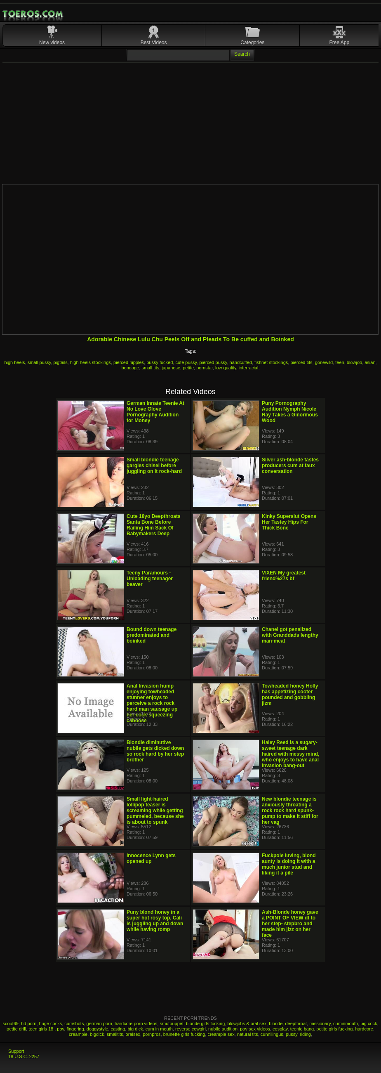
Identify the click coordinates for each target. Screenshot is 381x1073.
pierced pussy (213, 362)
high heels (14, 362)
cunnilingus (272, 1034)
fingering (75, 1028)
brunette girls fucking (184, 1034)
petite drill (16, 1028)
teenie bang (302, 1028)
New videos (52, 42)
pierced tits (301, 362)
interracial (249, 367)
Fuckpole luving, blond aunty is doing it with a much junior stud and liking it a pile (289, 864)
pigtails (60, 362)
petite (188, 367)
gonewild (324, 362)
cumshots (74, 1023)
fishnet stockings (271, 362)
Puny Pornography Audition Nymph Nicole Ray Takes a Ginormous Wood (290, 411)
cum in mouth (159, 1028)
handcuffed (241, 362)
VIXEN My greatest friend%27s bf (284, 575)
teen (339, 362)
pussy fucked (159, 362)
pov (60, 1028)
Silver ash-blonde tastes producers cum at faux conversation (290, 465)
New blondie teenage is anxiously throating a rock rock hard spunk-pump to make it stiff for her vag (290, 810)
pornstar (204, 367)
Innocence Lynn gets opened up (151, 858)
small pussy (39, 362)
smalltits (115, 1034)
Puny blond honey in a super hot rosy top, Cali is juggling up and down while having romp (155, 920)
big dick (135, 1028)
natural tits (247, 1034)
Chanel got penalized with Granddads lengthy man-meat (290, 635)
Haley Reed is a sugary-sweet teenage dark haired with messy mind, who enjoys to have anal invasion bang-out (290, 754)
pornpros (151, 1034)
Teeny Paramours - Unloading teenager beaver (150, 578)
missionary (320, 1023)
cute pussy (186, 362)
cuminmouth (345, 1023)
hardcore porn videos (136, 1023)
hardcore (364, 1028)
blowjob (354, 362)
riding (305, 1034)
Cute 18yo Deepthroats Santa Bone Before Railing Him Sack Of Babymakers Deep (154, 524)
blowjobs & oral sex (246, 1023)
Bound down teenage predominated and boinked (151, 635)
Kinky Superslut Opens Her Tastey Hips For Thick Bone (289, 522)
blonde (275, 1023)
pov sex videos (255, 1028)
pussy (291, 1034)
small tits (150, 367)
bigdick (97, 1034)
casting (118, 1028)
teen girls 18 (41, 1028)
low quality (225, 367)
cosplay (280, 1028)
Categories (252, 42)
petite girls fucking (334, 1028)
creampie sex (220, 1034)
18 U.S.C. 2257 (23, 1056)
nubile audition (223, 1028)
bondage (130, 367)
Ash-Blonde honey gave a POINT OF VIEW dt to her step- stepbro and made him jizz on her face (290, 923)
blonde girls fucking (205, 1023)
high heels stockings (90, 362)
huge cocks (50, 1023)
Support (16, 1051)
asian (370, 362)
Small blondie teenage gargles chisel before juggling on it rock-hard (154, 465)
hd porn (28, 1023)
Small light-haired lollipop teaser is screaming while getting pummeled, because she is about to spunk (155, 810)
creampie (78, 1034)
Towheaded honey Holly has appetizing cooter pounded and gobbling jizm (290, 694)
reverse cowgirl (190, 1028)
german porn (99, 1023)
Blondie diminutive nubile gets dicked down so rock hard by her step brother (155, 751)
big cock (368, 1023)
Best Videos (154, 42)
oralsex (133, 1034)
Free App (339, 42)
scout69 (10, 1023)
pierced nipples (128, 362)
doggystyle (97, 1028)
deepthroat (296, 1023)
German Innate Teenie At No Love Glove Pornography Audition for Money (155, 411)
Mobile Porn (33, 14)
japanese (171, 367)
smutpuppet (171, 1023)
